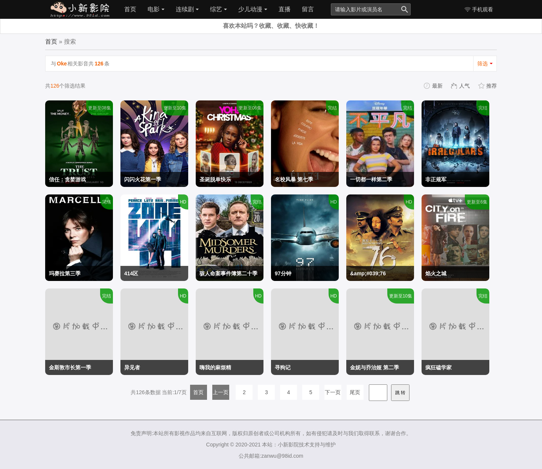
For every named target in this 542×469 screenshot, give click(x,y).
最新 (434, 86)
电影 (156, 9)
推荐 (488, 86)
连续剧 (187, 9)
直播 (285, 9)
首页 (130, 9)
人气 (461, 86)
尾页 (355, 392)
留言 (308, 9)
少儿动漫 (252, 9)
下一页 (333, 392)
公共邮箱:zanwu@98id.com (271, 456)
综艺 (218, 9)
